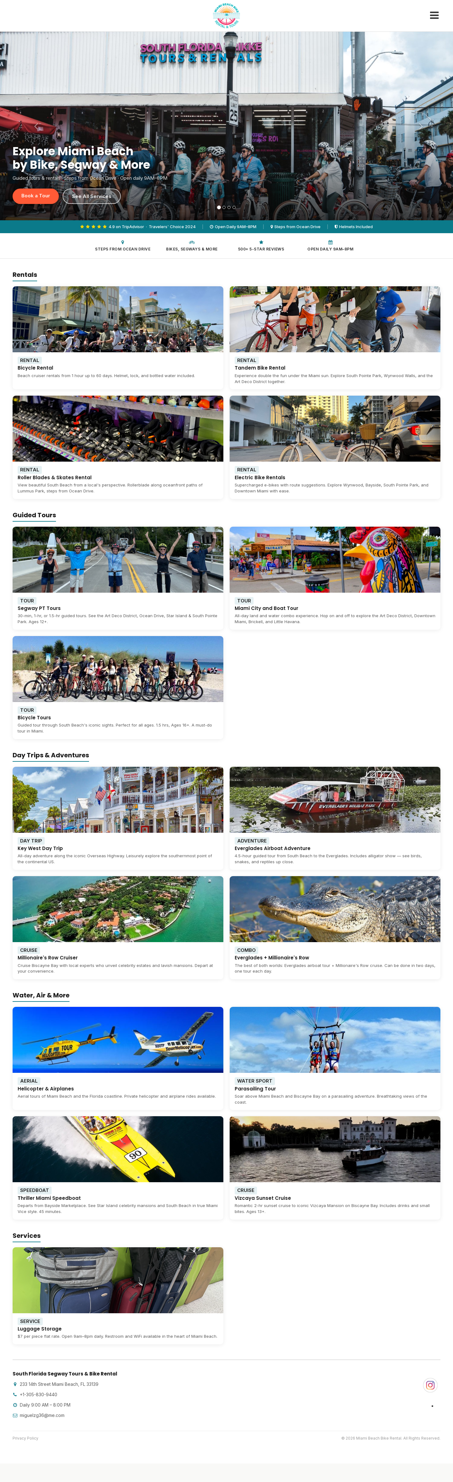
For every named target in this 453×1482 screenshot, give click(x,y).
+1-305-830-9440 (35, 1394)
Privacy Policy (25, 1438)
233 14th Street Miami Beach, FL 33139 (55, 1384)
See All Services (91, 196)
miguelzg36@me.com (38, 1415)
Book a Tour (35, 196)
